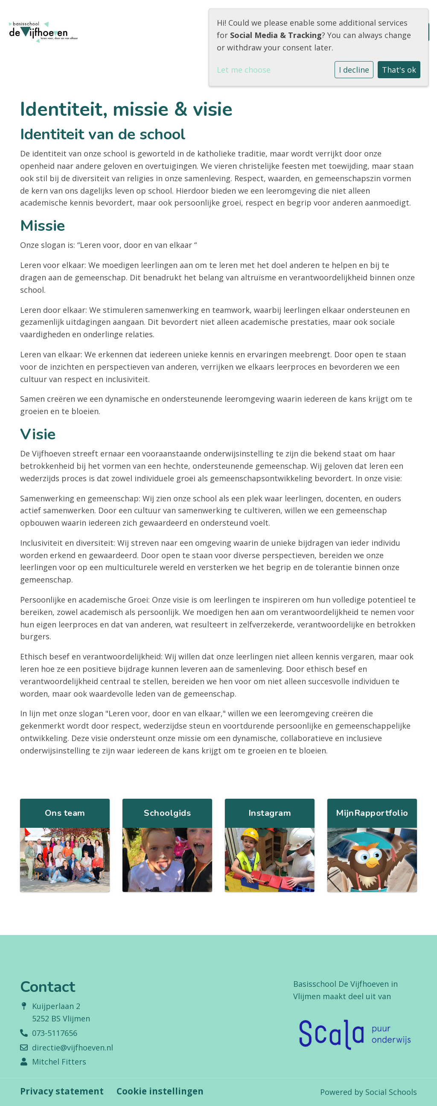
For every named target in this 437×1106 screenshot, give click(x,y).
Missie (42, 225)
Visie (37, 434)
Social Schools (391, 1092)
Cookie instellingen (160, 1091)
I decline (354, 70)
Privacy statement (62, 1091)
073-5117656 (54, 1033)
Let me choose (244, 70)
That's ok (399, 70)
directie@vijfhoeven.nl (72, 1047)
